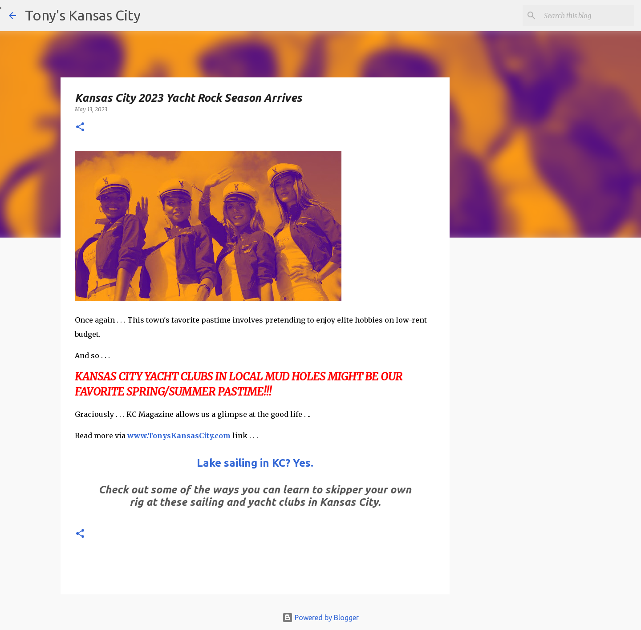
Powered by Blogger (320, 618)
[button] (80, 127)
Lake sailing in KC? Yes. (255, 463)
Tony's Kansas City (83, 15)
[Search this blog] (587, 15)
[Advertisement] (522, 398)
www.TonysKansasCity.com (179, 435)
